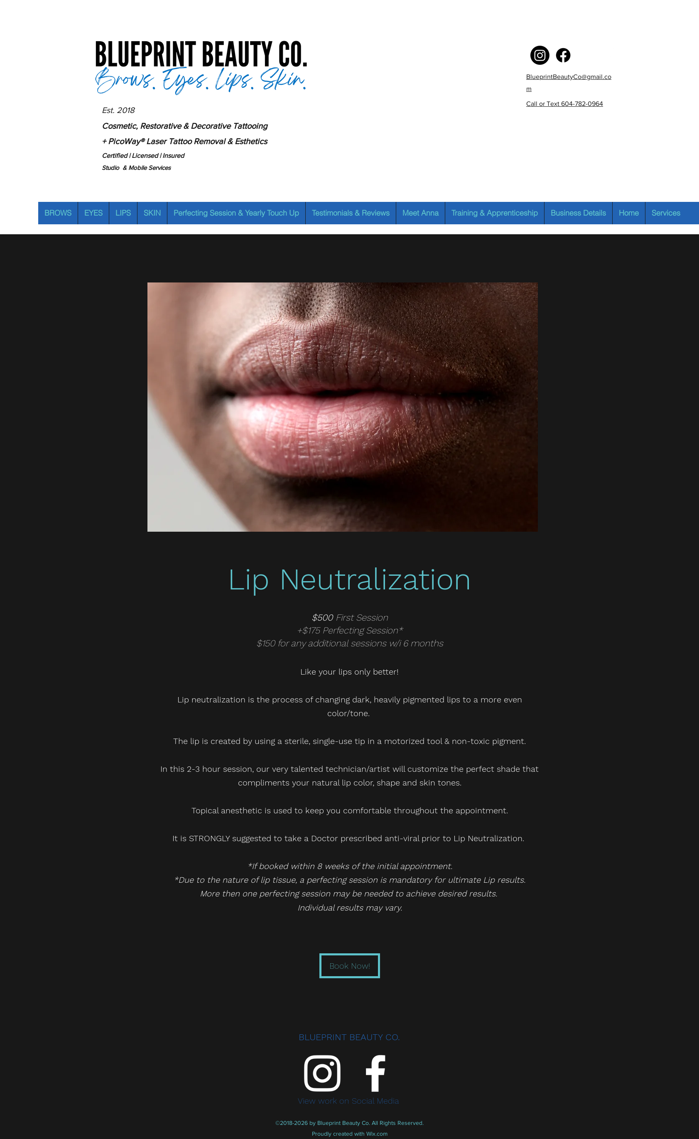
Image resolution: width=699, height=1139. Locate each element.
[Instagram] (586, 55)
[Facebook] (609, 55)
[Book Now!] (349, 965)
